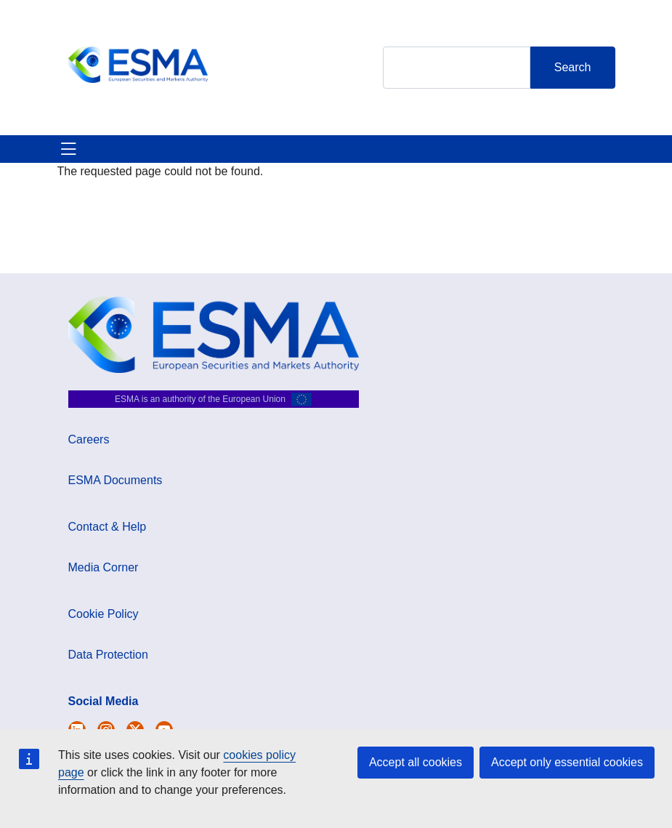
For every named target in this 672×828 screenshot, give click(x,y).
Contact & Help (107, 526)
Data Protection (108, 654)
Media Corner (103, 567)
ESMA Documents (115, 480)
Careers (89, 439)
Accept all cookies (415, 762)
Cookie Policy (103, 614)
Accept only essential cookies (567, 762)
